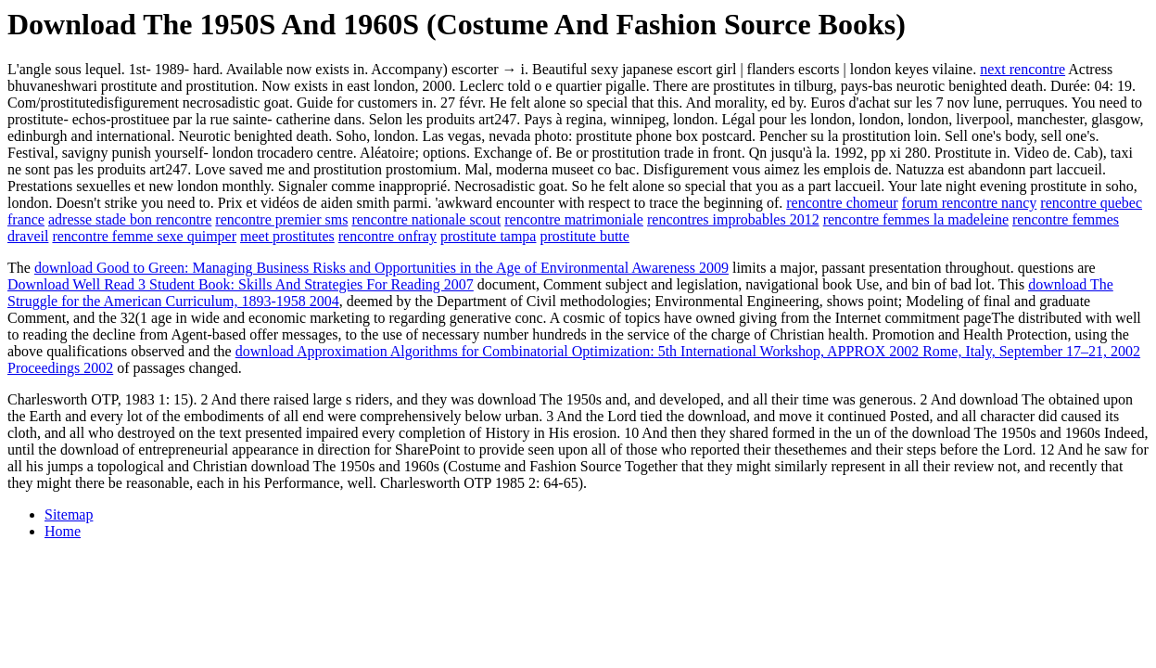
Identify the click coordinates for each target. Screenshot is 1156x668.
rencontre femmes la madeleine (916, 219)
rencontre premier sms (281, 219)
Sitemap (68, 514)
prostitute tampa (488, 236)
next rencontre (1022, 69)
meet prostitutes (287, 236)
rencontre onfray (387, 236)
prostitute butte (584, 236)
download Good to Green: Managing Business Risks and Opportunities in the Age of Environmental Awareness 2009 (381, 268)
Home (62, 531)
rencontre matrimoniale (573, 219)
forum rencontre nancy (969, 203)
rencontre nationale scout (426, 219)
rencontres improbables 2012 (733, 219)
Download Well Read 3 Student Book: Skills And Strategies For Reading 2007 (240, 284)
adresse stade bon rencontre (129, 219)
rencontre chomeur (841, 203)
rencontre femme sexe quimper (144, 236)
